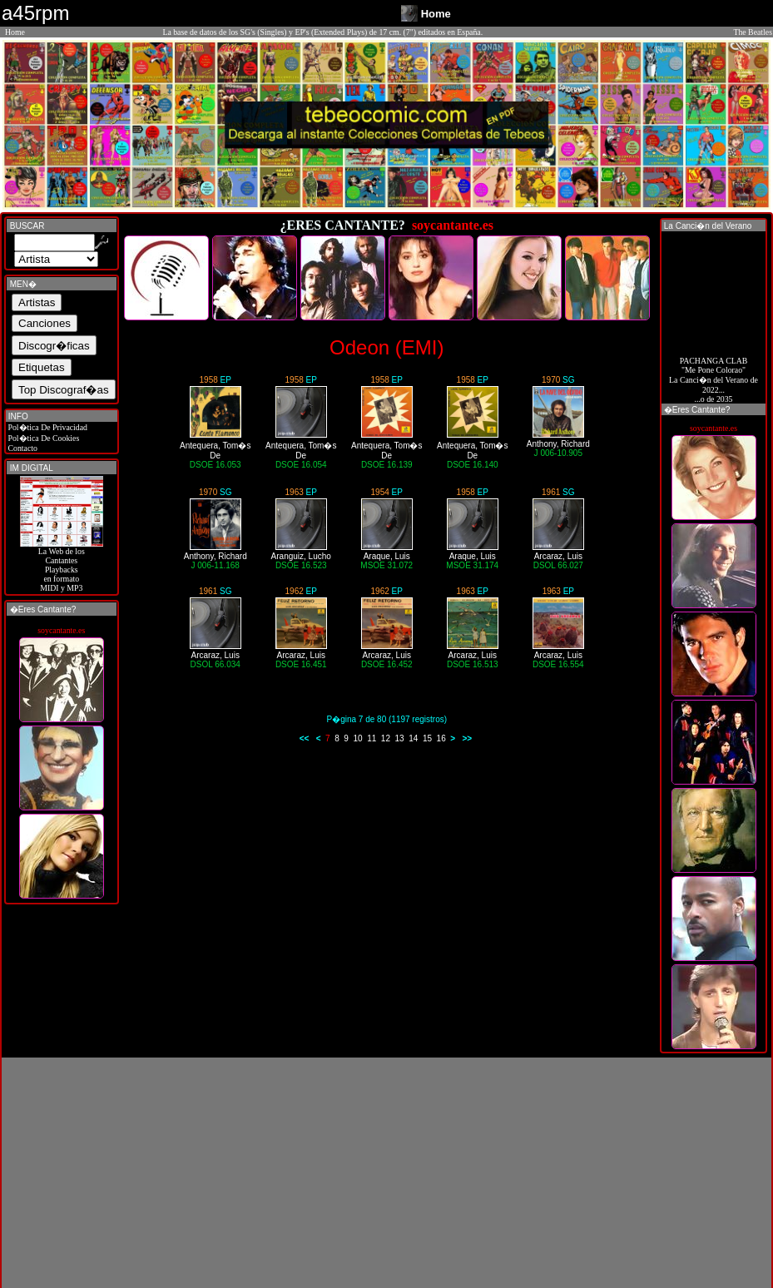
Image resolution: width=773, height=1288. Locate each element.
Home (15, 32)
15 (427, 738)
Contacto (21, 448)
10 (357, 738)
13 (399, 738)
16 (441, 738)
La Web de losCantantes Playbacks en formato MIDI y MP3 (61, 565)
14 (413, 738)
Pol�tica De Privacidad (46, 427)
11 (371, 738)
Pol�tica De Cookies (42, 438)
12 (385, 738)
